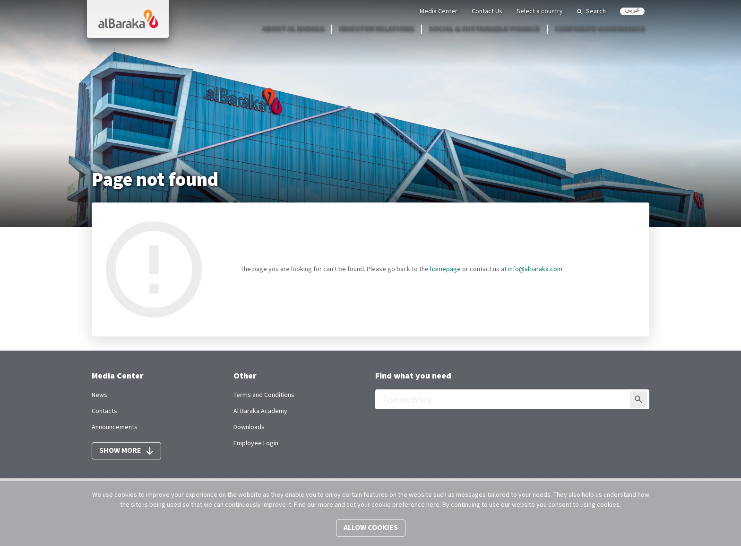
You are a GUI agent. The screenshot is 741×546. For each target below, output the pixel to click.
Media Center (438, 11)
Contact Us (487, 11)
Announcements (115, 427)
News (99, 395)
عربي (632, 11)
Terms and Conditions (263, 395)
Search (591, 11)
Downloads (249, 427)
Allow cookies (371, 528)
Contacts (104, 411)
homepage (445, 269)
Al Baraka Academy (260, 411)
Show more (126, 451)
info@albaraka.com (535, 269)
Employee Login (255, 443)
